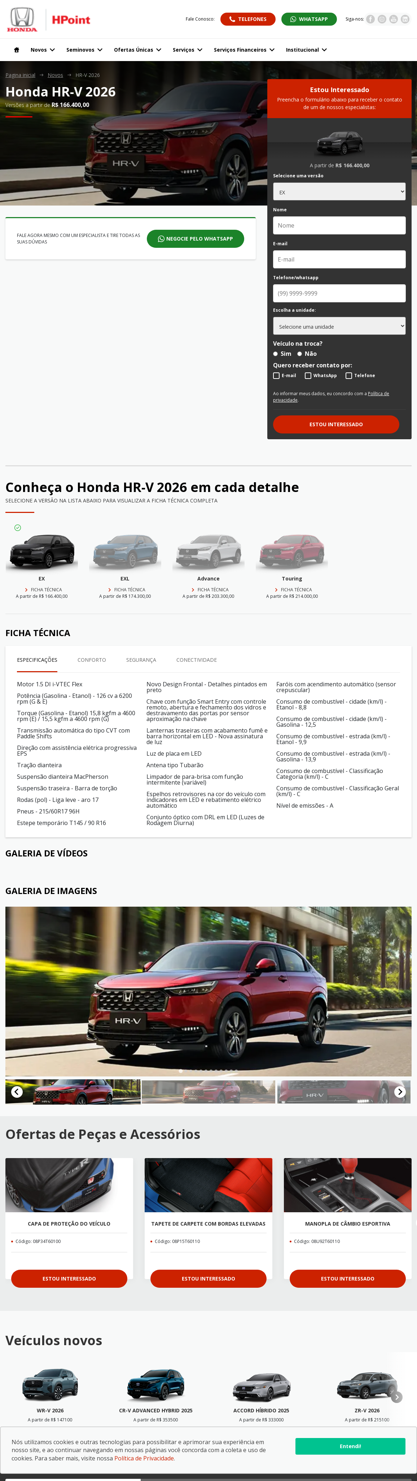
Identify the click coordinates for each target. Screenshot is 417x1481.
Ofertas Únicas (137, 49)
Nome (280, 210)
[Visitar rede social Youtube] (393, 21)
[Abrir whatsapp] (309, 19)
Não (307, 354)
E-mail (280, 244)
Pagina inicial (20, 75)
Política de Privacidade (144, 1458)
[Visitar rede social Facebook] (370, 21)
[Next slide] (400, 1095)
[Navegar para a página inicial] (15, 49)
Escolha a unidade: (294, 310)
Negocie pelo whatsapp (199, 238)
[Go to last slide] (17, 1095)
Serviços (187, 49)
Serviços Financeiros (244, 49)
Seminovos (84, 49)
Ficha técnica (46, 590)
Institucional (306, 49)
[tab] (181, 1071)
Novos (43, 49)
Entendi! (350, 1446)
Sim (282, 354)
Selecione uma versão (298, 176)
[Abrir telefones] (248, 19)
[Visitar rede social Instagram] (382, 21)
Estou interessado (336, 424)
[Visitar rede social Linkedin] (405, 21)
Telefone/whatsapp (296, 278)
